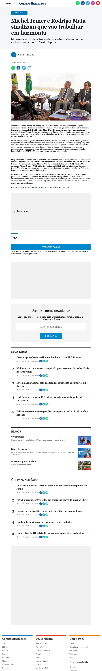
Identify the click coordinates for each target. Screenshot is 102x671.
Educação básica (42, 643)
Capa (4, 643)
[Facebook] (83, 4)
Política (5, 650)
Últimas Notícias (42, 661)
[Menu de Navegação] (6, 3)
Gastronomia (74, 650)
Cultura (38, 665)
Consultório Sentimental (78, 647)
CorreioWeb (76, 638)
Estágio (38, 654)
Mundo (4, 661)
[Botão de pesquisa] (13, 3)
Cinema (72, 667)
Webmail (72, 657)
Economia (6, 657)
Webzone (73, 654)
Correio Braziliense (14, 638)
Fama (71, 643)
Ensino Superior (42, 647)
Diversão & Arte (8, 665)
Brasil (4, 654)
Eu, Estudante (44, 638)
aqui (42, 187)
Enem (38, 657)
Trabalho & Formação (44, 650)
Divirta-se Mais (78, 662)
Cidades (5, 647)
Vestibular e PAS (42, 668)
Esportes (5, 668)
